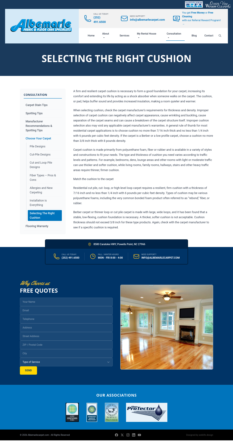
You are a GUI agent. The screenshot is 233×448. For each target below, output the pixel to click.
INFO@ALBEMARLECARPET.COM (160, 257)
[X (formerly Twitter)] (122, 435)
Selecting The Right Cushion (42, 215)
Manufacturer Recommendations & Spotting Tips (39, 126)
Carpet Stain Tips (37, 105)
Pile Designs (37, 146)
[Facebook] (116, 435)
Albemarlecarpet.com (39, 435)
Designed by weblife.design (199, 435)
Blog (194, 35)
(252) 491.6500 (70, 257)
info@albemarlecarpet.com (147, 19)
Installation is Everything (38, 203)
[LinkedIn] (133, 435)
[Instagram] (128, 435)
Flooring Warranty (37, 226)
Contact (208, 35)
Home (91, 35)
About (105, 35)
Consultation (174, 35)
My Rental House (146, 35)
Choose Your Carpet (38, 138)
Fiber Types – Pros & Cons (43, 177)
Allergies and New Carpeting (41, 190)
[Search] (220, 36)
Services (124, 35)
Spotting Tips (34, 113)
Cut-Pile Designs (40, 154)
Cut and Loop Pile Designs (41, 165)
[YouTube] (139, 435)
